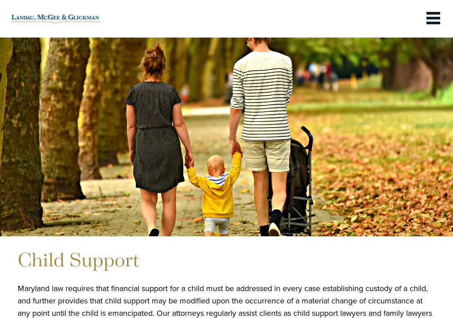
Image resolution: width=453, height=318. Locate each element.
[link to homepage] (55, 19)
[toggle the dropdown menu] (433, 19)
